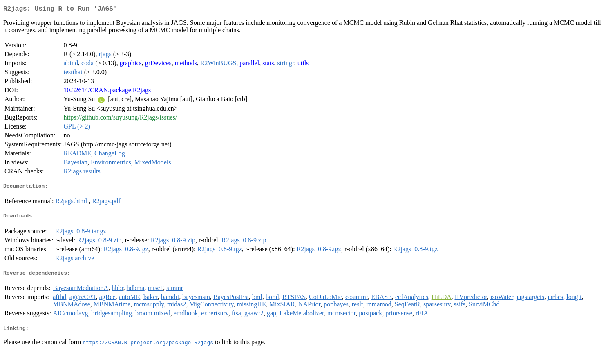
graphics (131, 64)
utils (303, 64)
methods (186, 64)
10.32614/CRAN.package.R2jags (107, 91)
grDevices (158, 64)
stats (268, 64)
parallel (249, 64)
